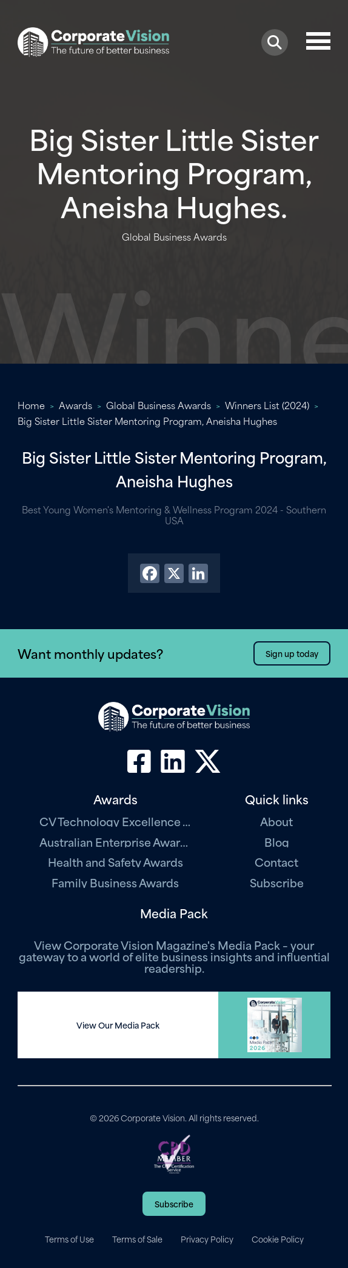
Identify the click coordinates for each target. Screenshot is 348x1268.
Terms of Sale (137, 1239)
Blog (276, 841)
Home (31, 405)
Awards (75, 405)
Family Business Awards (115, 882)
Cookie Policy (278, 1239)
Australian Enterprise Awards (115, 841)
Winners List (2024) (267, 405)
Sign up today (292, 653)
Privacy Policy (207, 1239)
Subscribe (277, 882)
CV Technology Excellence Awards (115, 821)
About (276, 821)
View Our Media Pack (117, 1025)
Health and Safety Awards (115, 861)
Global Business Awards (158, 405)
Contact (276, 861)
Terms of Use (69, 1239)
